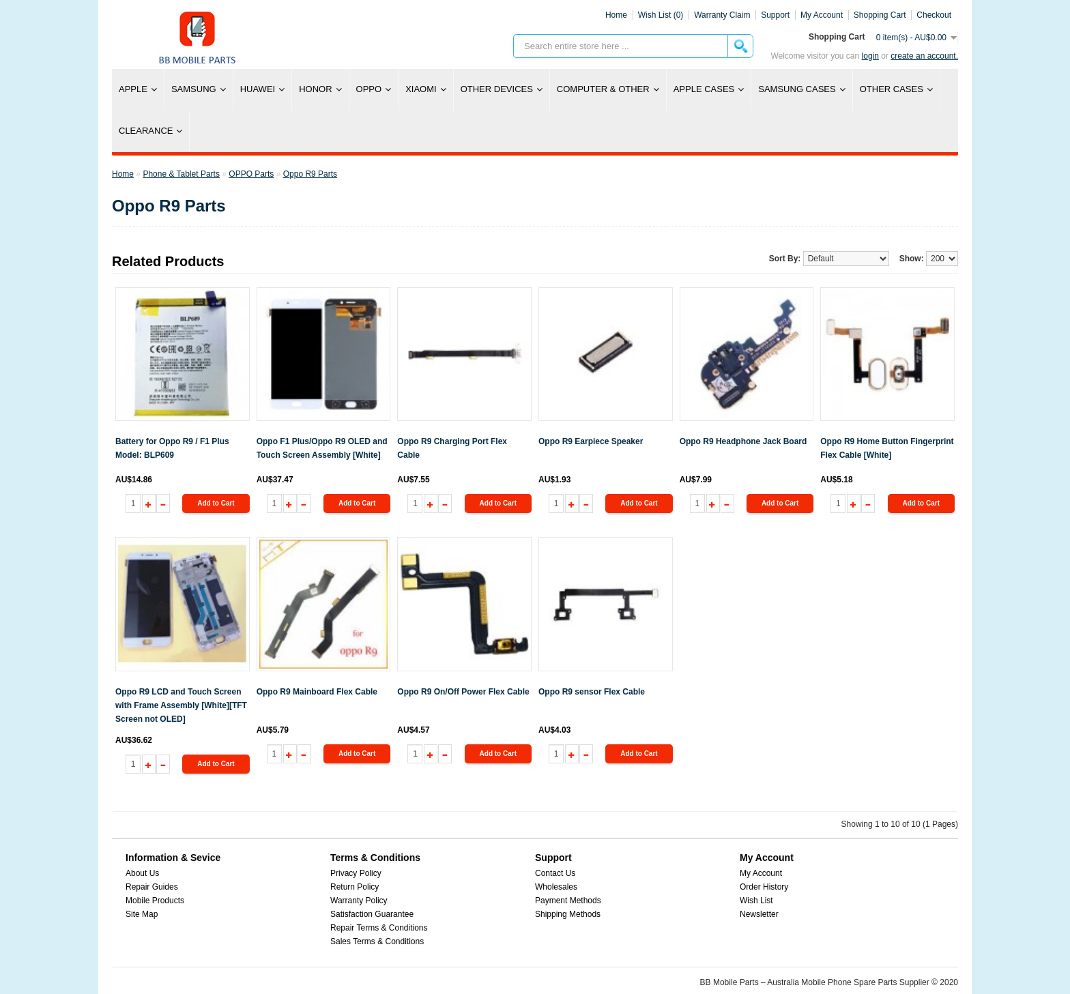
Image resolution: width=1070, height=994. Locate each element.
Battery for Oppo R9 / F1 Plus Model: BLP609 (172, 448)
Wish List (756, 900)
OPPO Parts (251, 174)
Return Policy (354, 887)
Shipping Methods (568, 914)
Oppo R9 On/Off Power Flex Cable (463, 692)
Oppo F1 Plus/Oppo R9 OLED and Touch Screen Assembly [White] (322, 448)
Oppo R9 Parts (310, 174)
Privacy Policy (355, 873)
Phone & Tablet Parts (181, 174)
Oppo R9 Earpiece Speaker (590, 441)
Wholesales (556, 887)
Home (616, 15)
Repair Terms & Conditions (379, 928)
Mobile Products (155, 900)
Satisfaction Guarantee (372, 914)
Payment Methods (568, 900)
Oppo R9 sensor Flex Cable (591, 692)
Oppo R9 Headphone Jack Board (743, 441)
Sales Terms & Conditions (377, 941)
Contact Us (555, 873)
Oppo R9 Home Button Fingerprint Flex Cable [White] (886, 448)
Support (775, 15)
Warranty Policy (359, 900)
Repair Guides (152, 887)
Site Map (142, 914)
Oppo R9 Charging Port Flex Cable (452, 448)
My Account (761, 873)
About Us (142, 873)
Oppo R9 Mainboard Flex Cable (317, 692)
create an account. (924, 56)
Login (870, 56)
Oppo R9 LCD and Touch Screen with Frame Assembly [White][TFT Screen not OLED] (181, 705)
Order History (764, 887)
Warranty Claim (722, 15)
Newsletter (759, 914)
